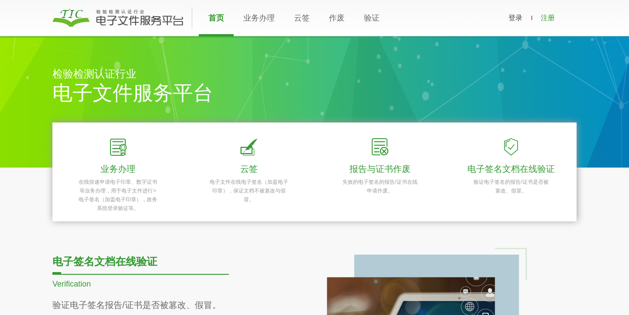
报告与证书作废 (380, 169)
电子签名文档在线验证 (511, 169)
